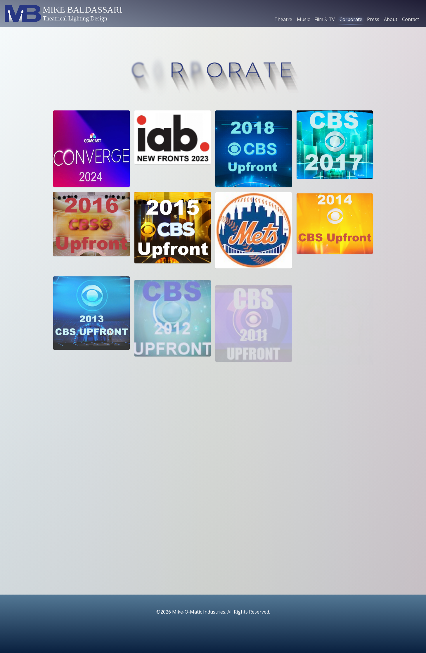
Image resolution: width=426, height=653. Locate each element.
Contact (410, 19)
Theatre (283, 19)
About (390, 19)
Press (373, 19)
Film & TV (324, 19)
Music (303, 19)
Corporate (351, 19)
